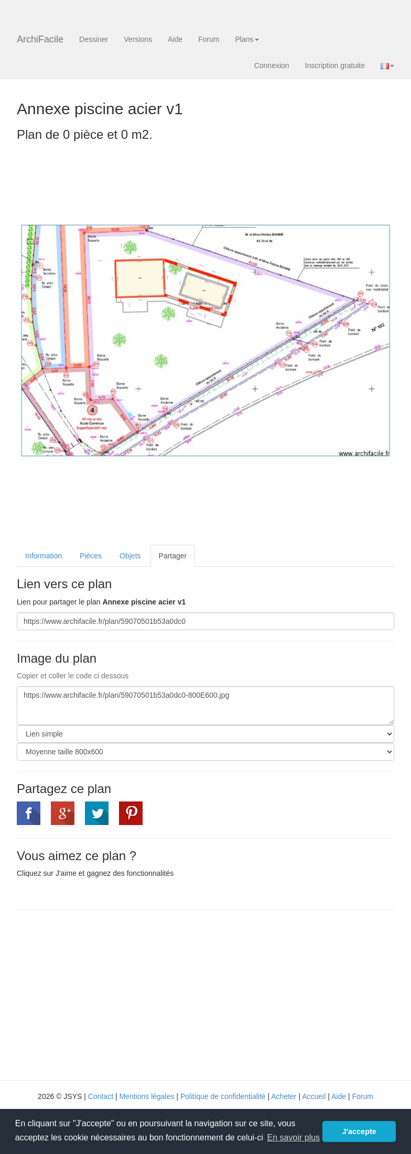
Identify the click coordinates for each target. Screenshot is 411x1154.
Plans (246, 39)
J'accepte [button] (359, 1131)
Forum (208, 39)
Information (43, 556)
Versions (138, 39)
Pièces (91, 556)
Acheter (283, 1096)
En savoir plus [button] (293, 1137)
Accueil (314, 1096)
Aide (175, 39)
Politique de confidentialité (223, 1096)
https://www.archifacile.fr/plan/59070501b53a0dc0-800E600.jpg (205, 705)
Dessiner (93, 39)
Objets (130, 556)
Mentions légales (146, 1096)
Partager (173, 556)
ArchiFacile (40, 39)
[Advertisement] (105, 993)
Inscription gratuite (335, 65)
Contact (100, 1096)
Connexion (271, 65)
